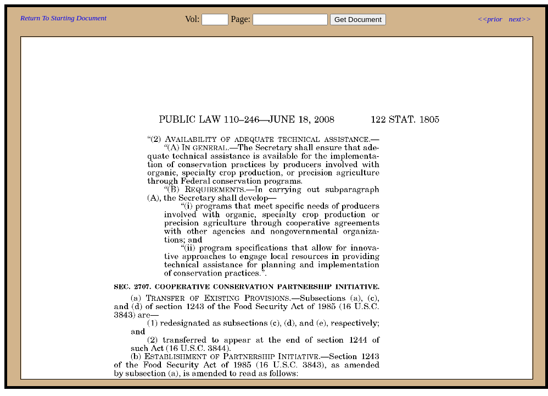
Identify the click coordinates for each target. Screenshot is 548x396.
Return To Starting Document (63, 18)
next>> (520, 19)
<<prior (489, 19)
